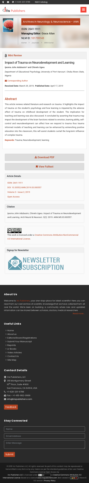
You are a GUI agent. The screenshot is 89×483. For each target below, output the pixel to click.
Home (24, 42)
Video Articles (14, 352)
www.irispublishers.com (47, 478)
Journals (35, 42)
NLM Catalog (41, 2)
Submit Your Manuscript (19, 341)
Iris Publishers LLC (15, 475)
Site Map (11, 359)
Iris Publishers (23, 300)
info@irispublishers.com (19, 399)
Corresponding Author (16, 81)
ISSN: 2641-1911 (15, 183)
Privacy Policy (49, 480)
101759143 (32, 38)
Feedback (10, 407)
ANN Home (49, 42)
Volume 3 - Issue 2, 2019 (18, 192)
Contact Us (12, 356)
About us (11, 334)
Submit (9, 454)
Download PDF (45, 157)
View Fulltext (44, 166)
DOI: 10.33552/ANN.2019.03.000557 (24, 187)
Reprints (11, 345)
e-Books (11, 348)
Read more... (79, 313)
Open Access (13, 197)
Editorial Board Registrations (21, 337)
